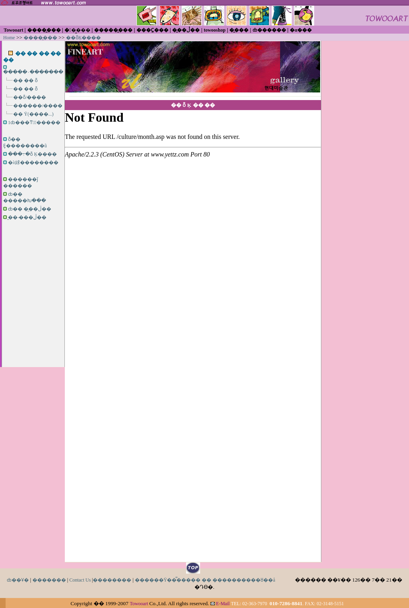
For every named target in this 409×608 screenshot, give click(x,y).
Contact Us (80, 580)
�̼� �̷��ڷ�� (27, 217)
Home (9, 37)
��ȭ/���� (29, 97)
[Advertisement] (33, 280)
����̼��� (40, 37)
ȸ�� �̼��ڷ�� (29, 209)
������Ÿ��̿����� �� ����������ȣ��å (205, 580)
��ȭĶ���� (83, 37)
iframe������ (193, 330)
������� (49, 580)
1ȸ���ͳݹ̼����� (34, 122)
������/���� (37, 105)
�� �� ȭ (25, 80)
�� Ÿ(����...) (33, 114)
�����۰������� (33, 72)
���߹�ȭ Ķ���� (32, 154)
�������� (112, 580)
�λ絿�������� (33, 162)
